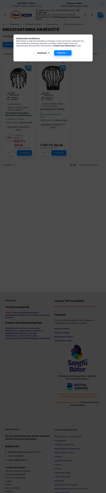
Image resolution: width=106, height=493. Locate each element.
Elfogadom (61, 53)
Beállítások (42, 53)
